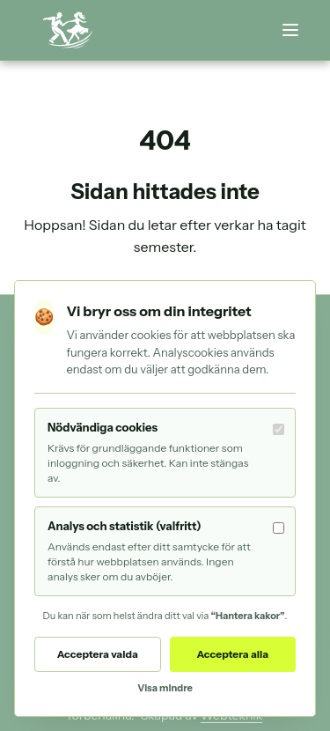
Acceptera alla (232, 654)
